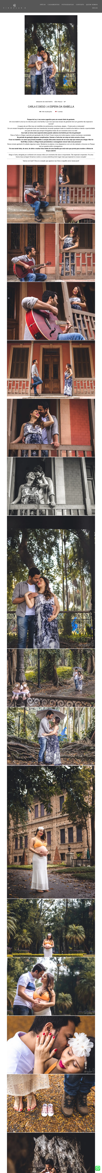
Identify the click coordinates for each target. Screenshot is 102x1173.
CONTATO (80, 4)
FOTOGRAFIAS (68, 4)
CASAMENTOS (54, 4)
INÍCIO (43, 4)
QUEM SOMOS (92, 4)
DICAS (95, 8)
